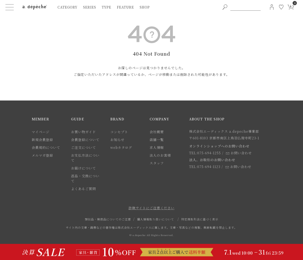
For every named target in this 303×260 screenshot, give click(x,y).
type (106, 7)
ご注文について (83, 147)
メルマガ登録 (42, 155)
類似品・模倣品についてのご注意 (108, 219)
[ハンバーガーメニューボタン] (9, 7)
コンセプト (119, 131)
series (89, 7)
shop (145, 7)
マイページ (40, 131)
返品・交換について (85, 178)
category (67, 7)
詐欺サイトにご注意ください (151, 207)
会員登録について (85, 139)
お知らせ (117, 139)
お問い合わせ (239, 153)
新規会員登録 (42, 139)
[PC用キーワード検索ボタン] (224, 7)
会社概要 (157, 131)
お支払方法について (85, 158)
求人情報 (157, 147)
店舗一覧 (157, 139)
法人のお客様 (160, 155)
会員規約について (46, 147)
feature (125, 7)
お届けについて (83, 168)
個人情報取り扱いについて (155, 219)
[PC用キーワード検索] (245, 7)
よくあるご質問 (83, 188)
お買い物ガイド (83, 131)
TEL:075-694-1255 (205, 153)
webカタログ (121, 147)
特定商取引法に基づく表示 (199, 219)
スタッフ (157, 163)
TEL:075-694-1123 (204, 166)
